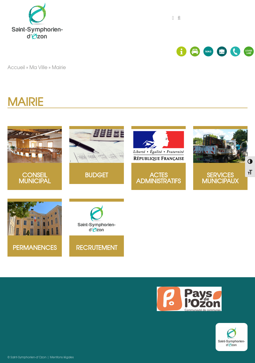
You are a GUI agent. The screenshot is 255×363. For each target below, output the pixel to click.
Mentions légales (62, 357)
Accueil (16, 67)
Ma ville (38, 67)
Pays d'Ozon (189, 298)
